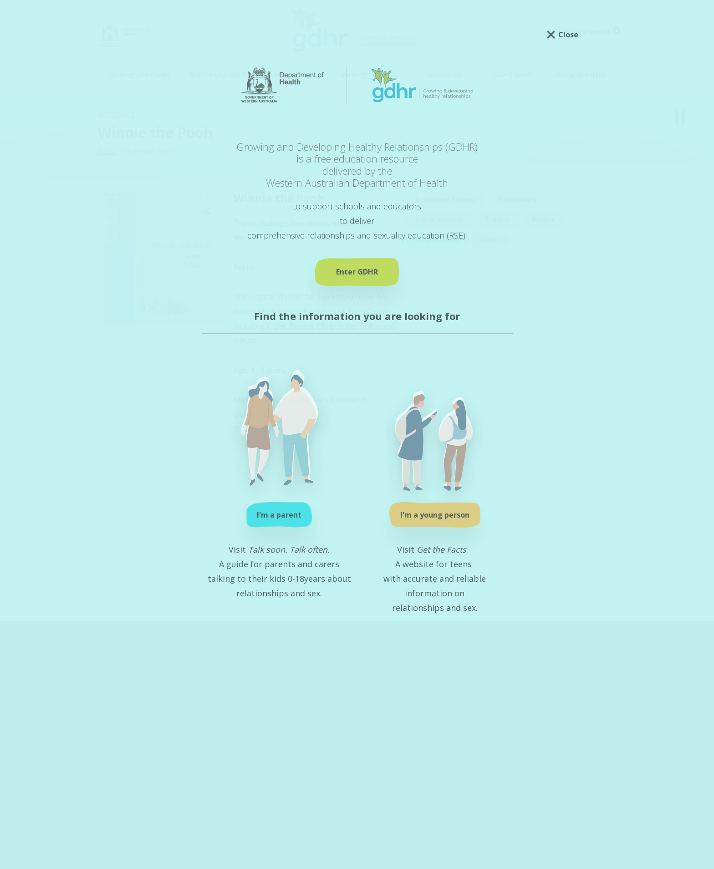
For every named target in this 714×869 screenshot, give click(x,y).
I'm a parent (279, 515)
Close (568, 35)
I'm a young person (434, 515)
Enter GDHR (357, 272)
